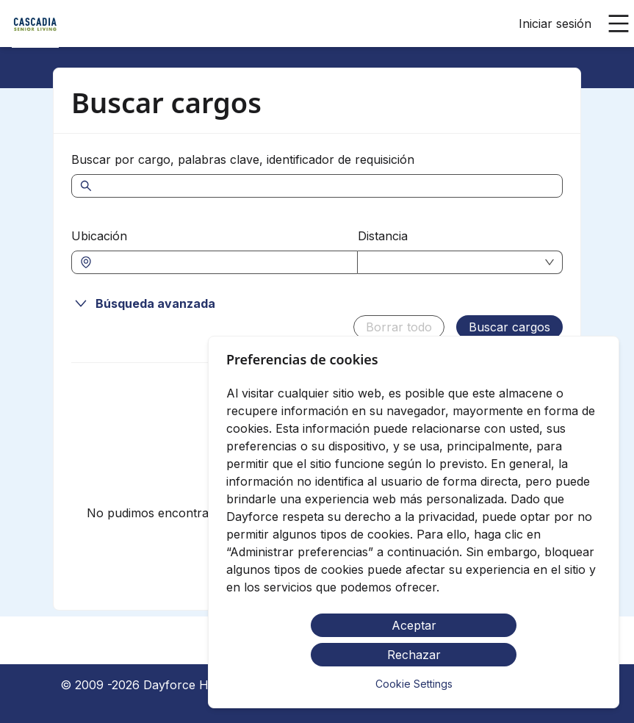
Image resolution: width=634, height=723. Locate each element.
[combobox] (222, 262)
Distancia (383, 236)
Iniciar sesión (555, 23)
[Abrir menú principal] (618, 23)
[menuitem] (35, 24)
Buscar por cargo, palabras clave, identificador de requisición (242, 159)
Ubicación (99, 236)
